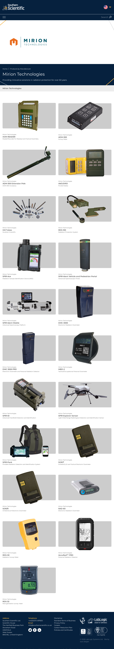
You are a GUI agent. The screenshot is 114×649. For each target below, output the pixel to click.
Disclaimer (58, 614)
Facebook (35, 625)
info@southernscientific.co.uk (40, 621)
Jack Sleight (84, 637)
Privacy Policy (59, 619)
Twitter (30, 625)
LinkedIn (39, 625)
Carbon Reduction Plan (63, 623)
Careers (57, 621)
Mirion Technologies (12, 88)
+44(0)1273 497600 (35, 616)
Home (5, 69)
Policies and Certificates (63, 626)
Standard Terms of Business (64, 616)
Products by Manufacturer (20, 69)
